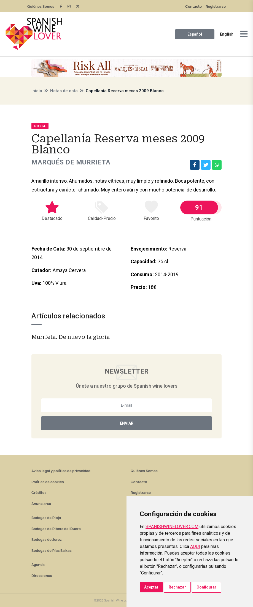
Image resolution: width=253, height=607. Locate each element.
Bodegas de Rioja (46, 517)
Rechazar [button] (177, 587)
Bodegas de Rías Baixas (51, 550)
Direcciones (41, 575)
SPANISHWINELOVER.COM (172, 526)
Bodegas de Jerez (46, 539)
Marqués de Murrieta (71, 162)
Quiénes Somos (40, 6)
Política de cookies (47, 481)
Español (194, 34)
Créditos (38, 492)
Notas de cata (64, 90)
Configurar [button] (206, 587)
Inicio (36, 90)
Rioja (40, 126)
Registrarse (216, 6)
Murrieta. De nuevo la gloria (70, 337)
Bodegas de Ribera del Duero (56, 528)
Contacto (193, 6)
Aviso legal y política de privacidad (60, 470)
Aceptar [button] (151, 587)
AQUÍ (195, 546)
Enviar (126, 423)
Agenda (38, 564)
